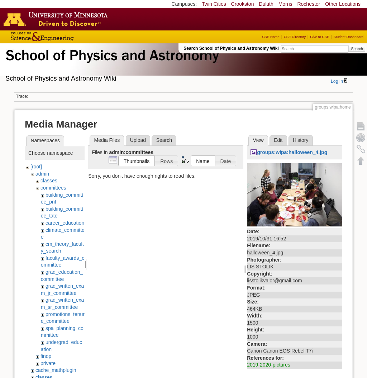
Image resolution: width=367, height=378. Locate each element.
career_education (65, 223)
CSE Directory (295, 37)
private (48, 363)
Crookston (242, 4)
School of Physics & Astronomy (111, 63)
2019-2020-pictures (268, 365)
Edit (278, 140)
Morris (285, 4)
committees (53, 188)
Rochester (308, 4)
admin (42, 174)
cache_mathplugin (55, 370)
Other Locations (343, 4)
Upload (138, 140)
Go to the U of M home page (57, 19)
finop (45, 356)
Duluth (266, 4)
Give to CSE (319, 37)
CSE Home (270, 37)
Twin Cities (214, 4)
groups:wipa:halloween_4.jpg (292, 152)
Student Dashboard (348, 37)
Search (357, 49)
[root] (36, 166)
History (301, 140)
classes (48, 180)
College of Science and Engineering (64, 36)
